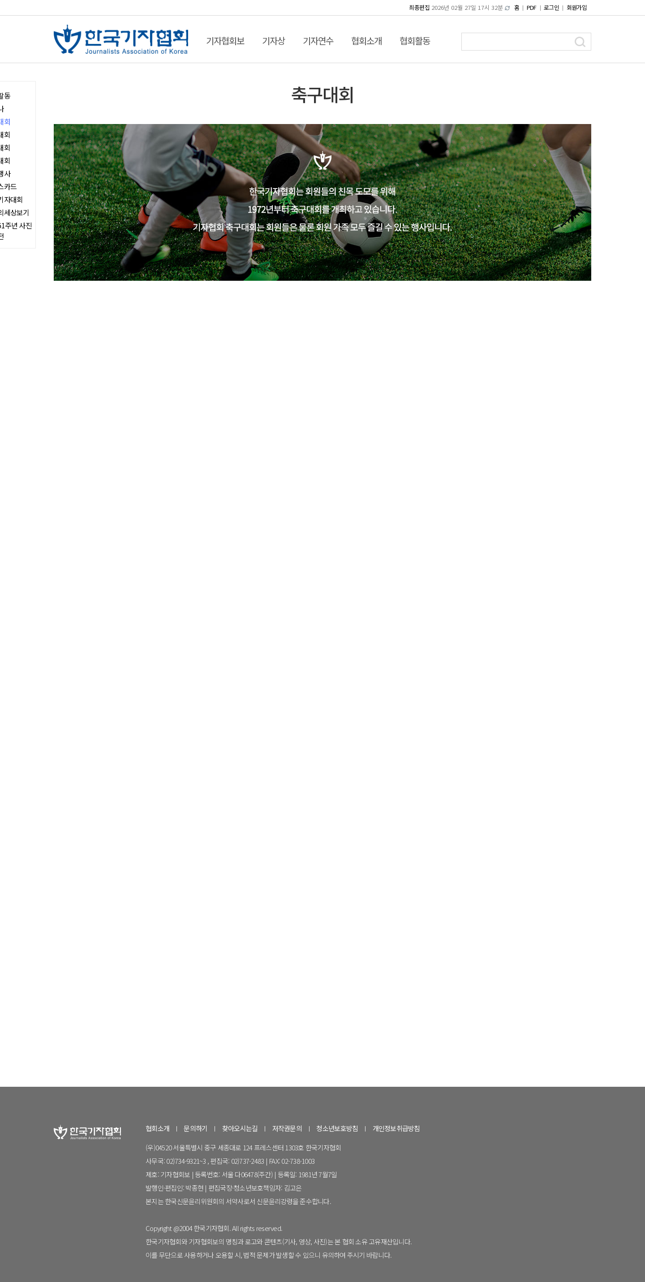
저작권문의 (287, 1128)
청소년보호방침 (337, 1128)
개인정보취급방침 (396, 1128)
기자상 (273, 40)
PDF (532, 7)
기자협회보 (225, 40)
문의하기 (195, 1128)
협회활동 (415, 40)
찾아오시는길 (240, 1128)
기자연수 (318, 40)
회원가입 (577, 7)
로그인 (551, 7)
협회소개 (366, 40)
